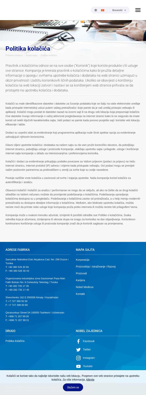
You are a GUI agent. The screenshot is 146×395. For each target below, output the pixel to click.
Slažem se (73, 387)
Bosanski (117, 10)
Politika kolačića (15, 340)
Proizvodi (81, 273)
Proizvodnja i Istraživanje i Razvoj (96, 266)
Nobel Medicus (85, 287)
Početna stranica (14, 55)
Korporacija (31, 55)
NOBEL (11, 10)
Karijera (80, 280)
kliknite (90, 379)
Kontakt (80, 293)
